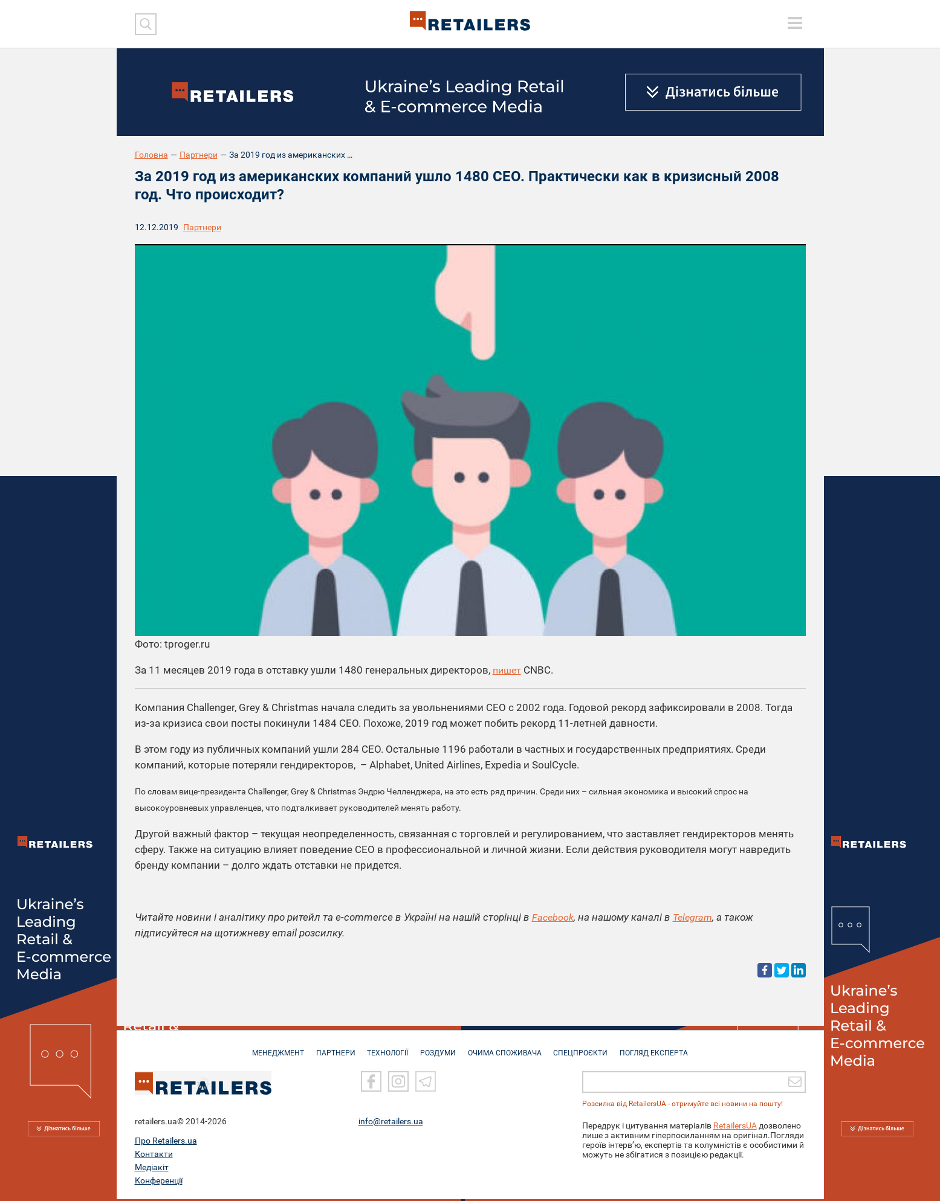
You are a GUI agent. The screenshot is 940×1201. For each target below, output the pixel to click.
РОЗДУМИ (438, 1049)
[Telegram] (425, 1083)
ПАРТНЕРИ (331, 1049)
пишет (508, 670)
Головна (151, 154)
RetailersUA (735, 1127)
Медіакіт (152, 1169)
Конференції (159, 1182)
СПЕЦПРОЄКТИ (584, 1049)
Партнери (199, 154)
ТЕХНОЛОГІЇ (385, 1049)
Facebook (553, 917)
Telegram (695, 917)
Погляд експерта (660, 1049)
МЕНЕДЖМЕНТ (272, 1049)
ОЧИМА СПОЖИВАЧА (506, 1049)
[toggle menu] (795, 23)
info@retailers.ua (390, 1123)
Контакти (154, 1156)
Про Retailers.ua (166, 1142)
